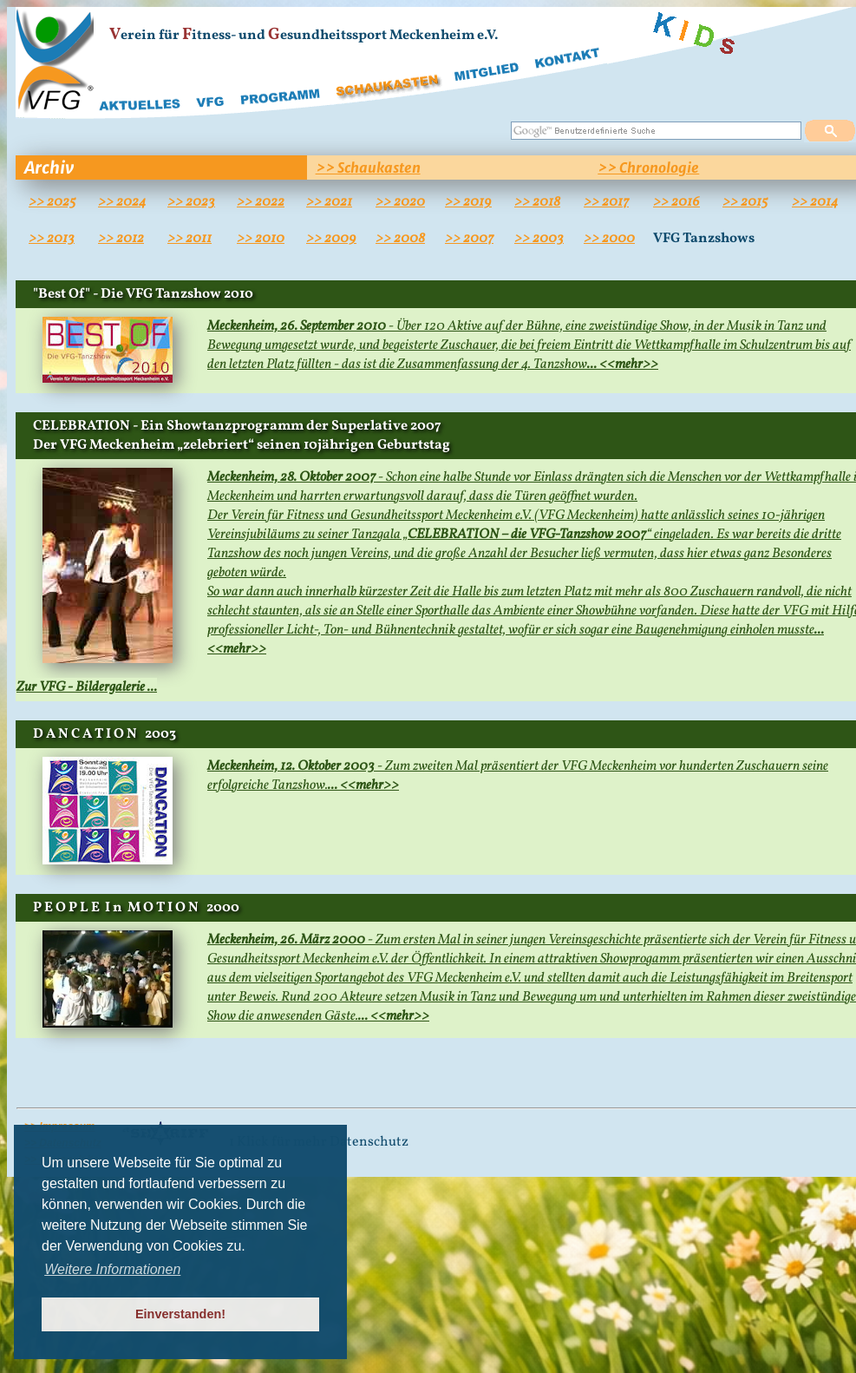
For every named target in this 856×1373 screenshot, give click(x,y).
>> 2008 (400, 238)
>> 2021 (329, 202)
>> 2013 (52, 238)
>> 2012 (121, 238)
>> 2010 (260, 238)
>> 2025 (52, 202)
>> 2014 (815, 202)
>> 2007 (469, 238)
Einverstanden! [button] (180, 1314)
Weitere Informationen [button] (112, 1269)
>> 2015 (745, 202)
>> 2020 (400, 202)
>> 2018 (537, 202)
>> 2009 (331, 238)
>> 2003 (539, 238)
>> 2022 (260, 202)
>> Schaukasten (368, 167)
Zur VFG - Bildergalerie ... (86, 687)
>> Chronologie (648, 167)
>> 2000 (609, 238)
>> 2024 (122, 202)
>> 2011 (189, 238)
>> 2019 (468, 202)
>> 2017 (606, 202)
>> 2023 (191, 202)
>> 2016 (676, 202)
